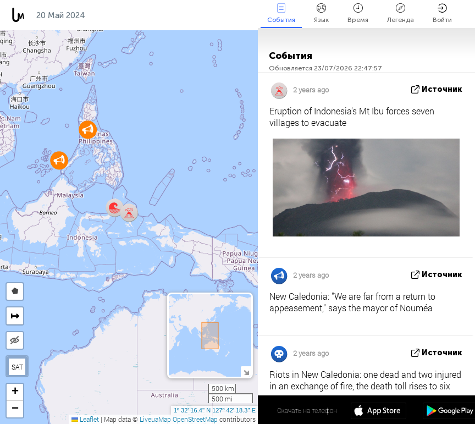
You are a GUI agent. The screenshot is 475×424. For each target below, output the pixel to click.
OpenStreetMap (195, 419)
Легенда (400, 13)
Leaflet (85, 419)
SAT (17, 366)
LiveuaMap (155, 419)
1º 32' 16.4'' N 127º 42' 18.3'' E (215, 410)
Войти (442, 13)
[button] (114, 207)
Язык (321, 13)
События (281, 13)
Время (357, 13)
